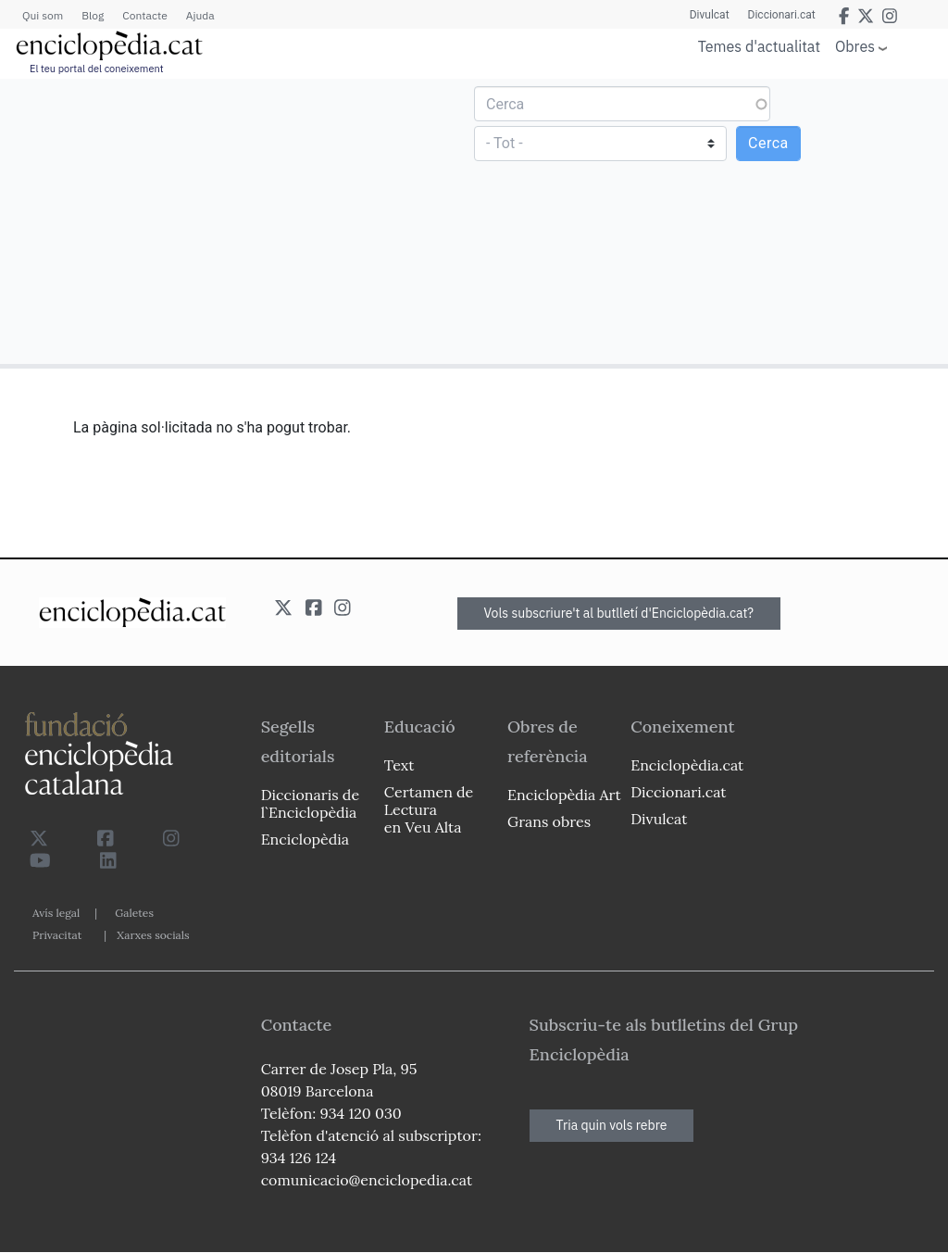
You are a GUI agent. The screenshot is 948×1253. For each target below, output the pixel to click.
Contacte (144, 15)
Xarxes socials (153, 935)
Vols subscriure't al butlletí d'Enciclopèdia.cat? (619, 613)
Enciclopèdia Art (564, 794)
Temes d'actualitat (759, 46)
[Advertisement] (239, 220)
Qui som (42, 15)
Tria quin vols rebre (611, 1125)
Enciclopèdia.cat (686, 765)
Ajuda (200, 15)
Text (399, 765)
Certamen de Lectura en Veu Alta (428, 809)
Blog (92, 15)
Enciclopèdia (305, 839)
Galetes (134, 913)
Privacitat (56, 935)
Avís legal (56, 913)
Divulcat (710, 14)
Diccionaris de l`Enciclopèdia (310, 803)
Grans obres (549, 821)
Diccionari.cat (782, 14)
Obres (855, 46)
